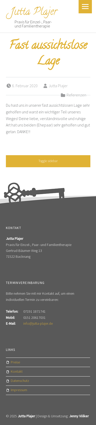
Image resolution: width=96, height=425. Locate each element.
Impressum (19, 390)
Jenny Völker (79, 416)
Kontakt (17, 371)
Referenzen (76, 94)
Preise (15, 362)
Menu (85, 6)
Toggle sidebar (48, 161)
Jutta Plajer (33, 12)
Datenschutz (20, 380)
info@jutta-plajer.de (38, 323)
